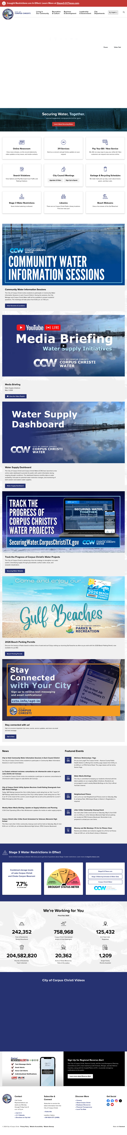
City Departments (99, 12)
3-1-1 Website (20, 1115)
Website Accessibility (36, 1127)
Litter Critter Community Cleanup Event (89, 810)
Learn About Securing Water (63, 124)
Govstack (122, 1127)
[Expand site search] (124, 12)
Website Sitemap (49, 1127)
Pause (106, 47)
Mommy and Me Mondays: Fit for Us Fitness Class (93, 828)
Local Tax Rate (81, 1109)
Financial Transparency (84, 1107)
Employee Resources (83, 1105)
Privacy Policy (24, 1127)
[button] (113, 12)
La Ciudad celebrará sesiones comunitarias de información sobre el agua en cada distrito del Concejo (31, 772)
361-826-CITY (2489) (52, 1117)
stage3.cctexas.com (92, 857)
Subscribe (48, 1111)
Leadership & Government (85, 12)
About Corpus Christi (83, 1103)
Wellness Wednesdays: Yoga (85, 758)
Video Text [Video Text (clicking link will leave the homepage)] (117, 47)
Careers (79, 1100)
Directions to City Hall (23, 1117)
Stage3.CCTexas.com (68, 3)
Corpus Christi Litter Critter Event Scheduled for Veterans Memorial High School (29, 820)
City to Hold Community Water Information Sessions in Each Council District (31, 758)
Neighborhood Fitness (82, 794)
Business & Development (70, 12)
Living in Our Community (42, 12)
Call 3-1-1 (19, 1113)
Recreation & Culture (56, 12)
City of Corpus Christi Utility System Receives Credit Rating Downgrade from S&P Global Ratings (31, 788)
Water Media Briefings (82, 776)
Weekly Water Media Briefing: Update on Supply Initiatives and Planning (29, 808)
